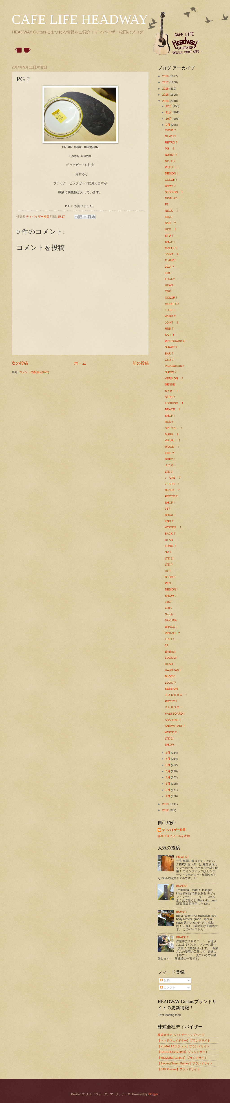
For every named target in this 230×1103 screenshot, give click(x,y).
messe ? (170, 130)
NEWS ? (170, 136)
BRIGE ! (170, 515)
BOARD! (181, 885)
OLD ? (169, 359)
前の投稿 (141, 363)
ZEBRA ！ (172, 484)
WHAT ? (170, 316)
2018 (165, 76)
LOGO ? (170, 682)
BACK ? (170, 533)
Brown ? (170, 185)
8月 (168, 752)
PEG (168, 583)
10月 (169, 118)
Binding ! (170, 651)
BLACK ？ (172, 490)
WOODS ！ (173, 527)
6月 (168, 765)
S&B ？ (171, 223)
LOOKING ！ (174, 403)
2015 (165, 94)
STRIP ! (170, 397)
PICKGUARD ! (174, 366)
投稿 (165, 980)
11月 (169, 112)
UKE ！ (171, 229)
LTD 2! (169, 558)
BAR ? (169, 353)
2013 (165, 804)
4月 (168, 777)
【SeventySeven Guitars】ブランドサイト (185, 1063)
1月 (168, 796)
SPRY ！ (172, 390)
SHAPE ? (171, 347)
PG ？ (170, 148)
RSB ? (169, 328)
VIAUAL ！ (173, 440)
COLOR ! (171, 179)
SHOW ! (170, 744)
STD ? (169, 235)
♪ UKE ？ (173, 477)
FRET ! (169, 639)
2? (166, 645)
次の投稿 (20, 363)
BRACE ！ (173, 409)
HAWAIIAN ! (173, 670)
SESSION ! (172, 688)
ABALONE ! (172, 720)
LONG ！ (171, 546)
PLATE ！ (172, 167)
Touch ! (169, 614)
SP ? (168, 552)
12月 (169, 106)
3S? (167, 508)
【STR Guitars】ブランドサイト (179, 1069)
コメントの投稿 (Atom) (34, 372)
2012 (165, 810)
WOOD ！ (172, 446)
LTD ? (168, 564)
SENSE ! (170, 384)
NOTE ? (170, 161)
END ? (169, 521)
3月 (168, 783)
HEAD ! (170, 285)
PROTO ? (171, 496)
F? (166, 204)
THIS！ (169, 310)
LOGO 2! (171, 657)
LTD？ (169, 471)
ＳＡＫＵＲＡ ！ (176, 695)
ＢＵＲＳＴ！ (173, 707)
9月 (168, 124)
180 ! (168, 273)
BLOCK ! (170, 577)
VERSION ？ (174, 378)
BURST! (181, 911)
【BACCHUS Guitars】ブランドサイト (183, 1052)
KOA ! (168, 217)
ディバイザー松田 (174, 830)
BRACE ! (171, 626)
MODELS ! (172, 304)
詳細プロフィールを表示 (174, 836)
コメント (167, 987)
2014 (165, 101)
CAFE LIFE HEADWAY (80, 19)
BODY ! (170, 459)
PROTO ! (171, 701)
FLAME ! (170, 260)
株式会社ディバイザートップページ (181, 1035)
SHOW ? (170, 372)
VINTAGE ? (172, 633)
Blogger (153, 1094)
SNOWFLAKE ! (175, 726)
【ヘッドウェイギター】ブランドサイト (184, 1040)
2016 (165, 88)
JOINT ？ (172, 254)
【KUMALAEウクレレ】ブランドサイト (184, 1046)
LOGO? (170, 279)
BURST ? (171, 154)
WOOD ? (171, 732)
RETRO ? (171, 142)
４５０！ (171, 465)
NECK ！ (172, 210)
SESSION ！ (174, 192)
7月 (168, 758)
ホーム (80, 363)
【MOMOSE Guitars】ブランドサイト (182, 1057)
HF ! (167, 570)
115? (168, 601)
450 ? (168, 608)
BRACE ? (182, 937)
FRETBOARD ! (174, 713)
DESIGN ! (171, 173)
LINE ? (169, 453)
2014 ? (169, 266)
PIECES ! (182, 857)
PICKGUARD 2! (175, 341)
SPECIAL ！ (174, 428)
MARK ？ (172, 434)
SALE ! (169, 335)
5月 (168, 771)
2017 (165, 82)
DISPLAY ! (171, 198)
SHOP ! (170, 241)
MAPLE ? (171, 248)
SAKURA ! (171, 620)
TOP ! (168, 291)
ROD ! (169, 421)
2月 (168, 790)
